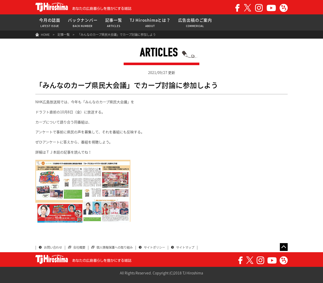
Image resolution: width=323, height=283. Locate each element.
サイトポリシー (154, 247)
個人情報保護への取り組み (114, 247)
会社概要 (79, 247)
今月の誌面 (49, 22)
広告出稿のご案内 (195, 22)
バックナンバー (83, 22)
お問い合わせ (53, 247)
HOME (45, 34)
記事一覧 (113, 22)
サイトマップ (185, 247)
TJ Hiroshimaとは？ (150, 22)
